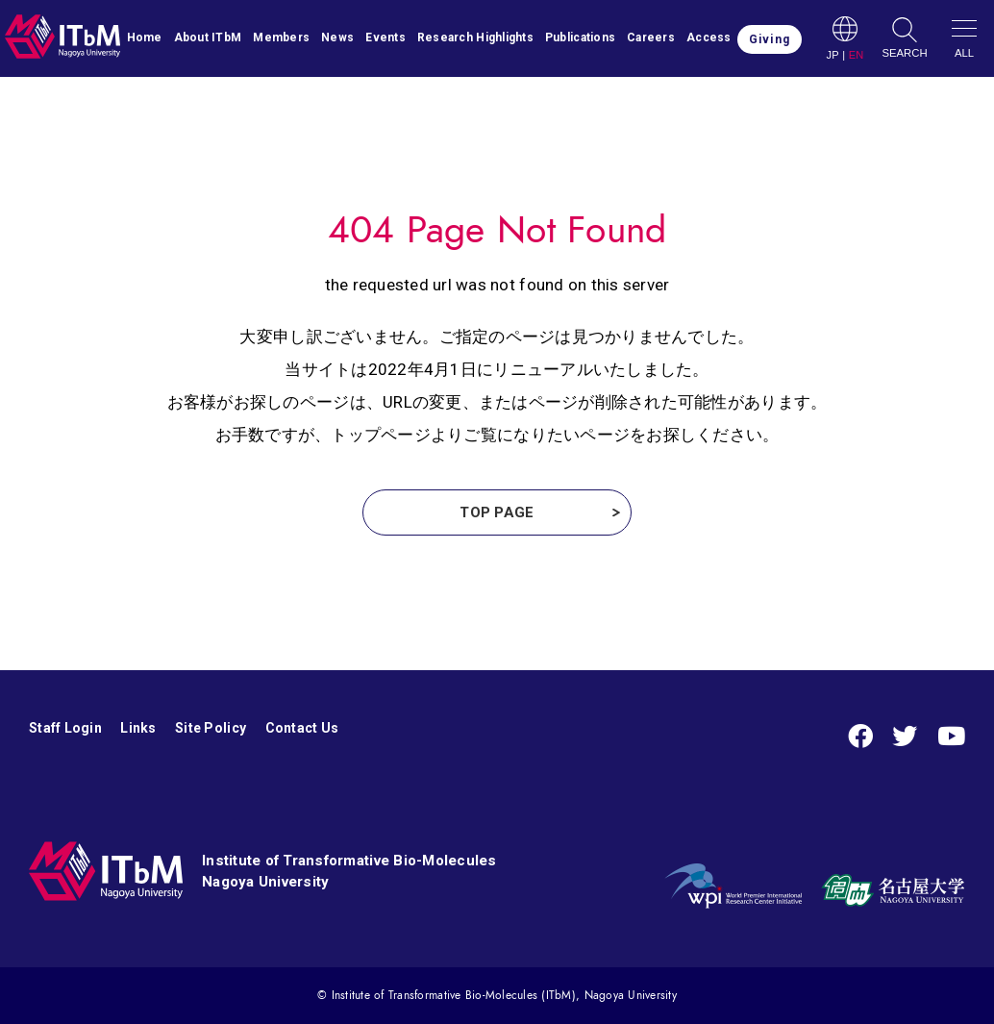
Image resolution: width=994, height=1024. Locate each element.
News (337, 37)
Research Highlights (475, 37)
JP (832, 55)
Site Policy (210, 728)
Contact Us (302, 728)
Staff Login (65, 728)
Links (138, 728)
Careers (651, 37)
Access (709, 37)
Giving (769, 39)
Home (144, 37)
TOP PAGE (497, 512)
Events (385, 37)
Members (281, 37)
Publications (580, 37)
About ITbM (208, 37)
